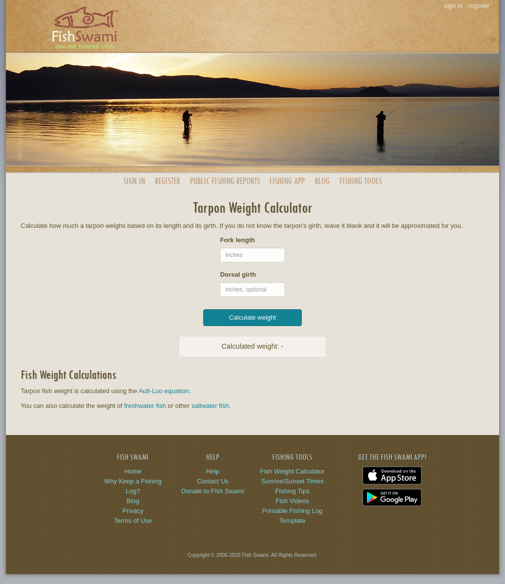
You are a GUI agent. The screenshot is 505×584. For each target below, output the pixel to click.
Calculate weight (252, 317)
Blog (322, 180)
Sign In (134, 180)
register (478, 5)
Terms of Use (133, 520)
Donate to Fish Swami (212, 491)
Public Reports (225, 180)
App (287, 180)
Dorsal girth (238, 274)
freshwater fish (145, 405)
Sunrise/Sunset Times (292, 481)
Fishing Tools (360, 180)
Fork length (237, 240)
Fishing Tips (292, 491)
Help (212, 471)
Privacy (133, 510)
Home (133, 471)
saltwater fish (210, 405)
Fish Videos (292, 501)
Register (167, 180)
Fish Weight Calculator (292, 471)
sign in (453, 5)
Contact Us (212, 481)
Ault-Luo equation (164, 391)
